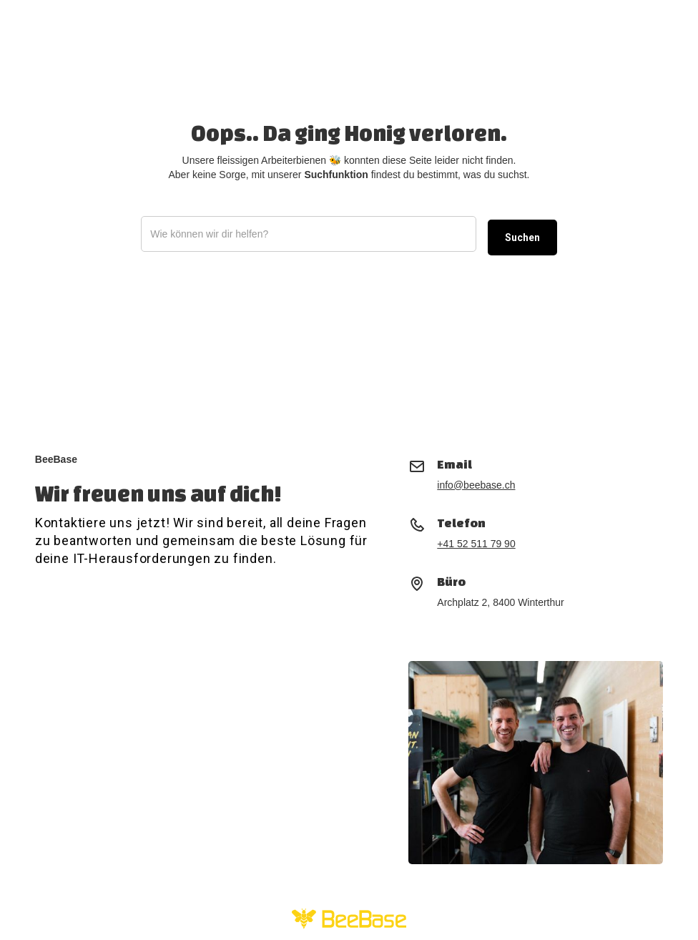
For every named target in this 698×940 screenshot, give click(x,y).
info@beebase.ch (476, 485)
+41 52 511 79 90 (476, 543)
